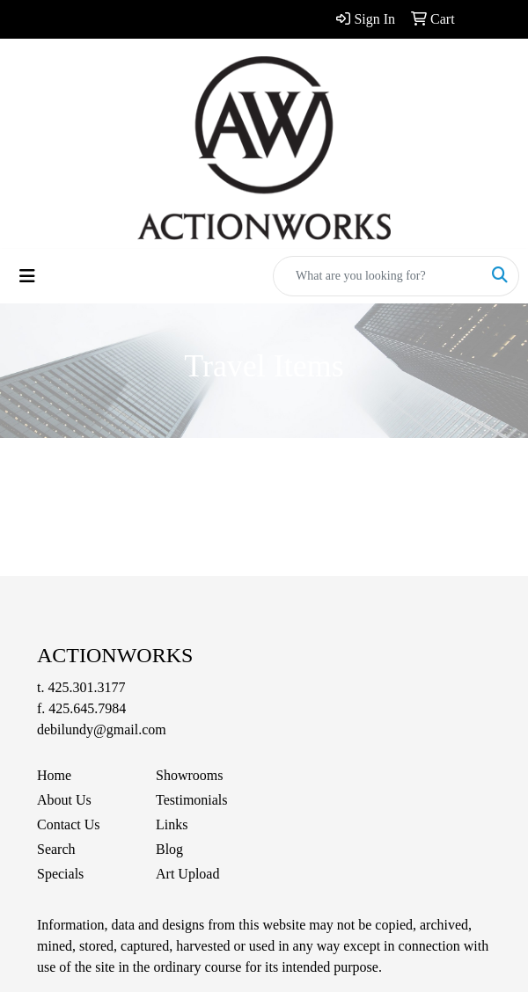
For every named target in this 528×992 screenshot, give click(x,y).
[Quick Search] (377, 276)
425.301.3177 (86, 687)
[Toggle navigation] (27, 276)
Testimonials (192, 799)
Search (56, 849)
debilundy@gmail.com (101, 729)
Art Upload (187, 873)
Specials (60, 873)
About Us (64, 799)
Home (54, 775)
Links (171, 824)
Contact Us (68, 824)
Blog (169, 849)
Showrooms (189, 775)
